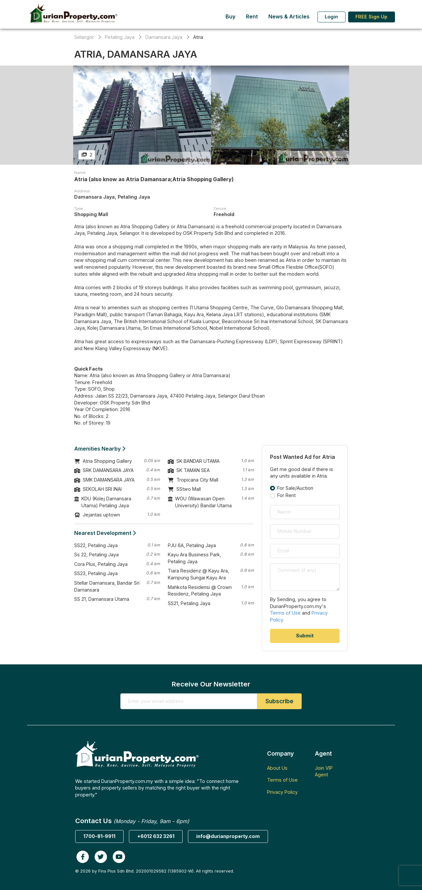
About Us (277, 768)
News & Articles (289, 17)
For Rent (286, 495)
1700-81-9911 (99, 836)
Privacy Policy (282, 792)
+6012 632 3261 (155, 836)
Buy (230, 17)
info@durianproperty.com (228, 836)
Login (331, 16)
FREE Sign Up (371, 16)
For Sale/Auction (295, 488)
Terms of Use (285, 613)
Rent (252, 17)
